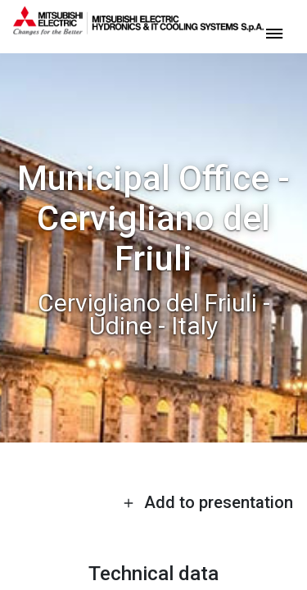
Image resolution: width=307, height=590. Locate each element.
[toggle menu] (274, 32)
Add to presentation (208, 502)
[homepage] (138, 28)
